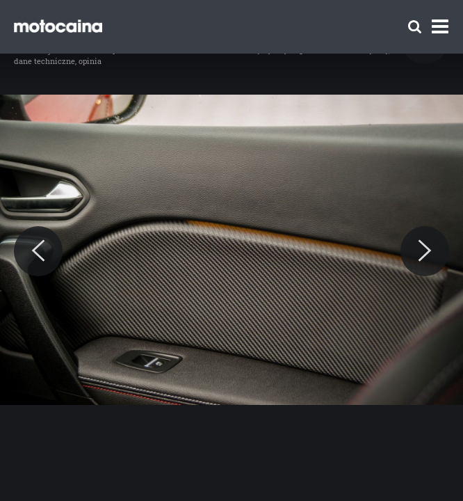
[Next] (424, 251)
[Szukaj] (414, 26)
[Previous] (38, 251)
